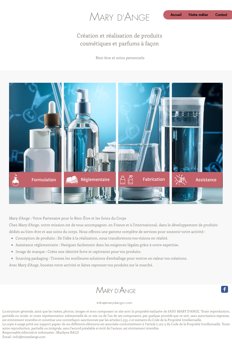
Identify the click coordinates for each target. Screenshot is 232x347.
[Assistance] (196, 179)
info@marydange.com (114, 303)
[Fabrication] (143, 179)
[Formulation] (35, 179)
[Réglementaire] (89, 179)
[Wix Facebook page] (224, 289)
